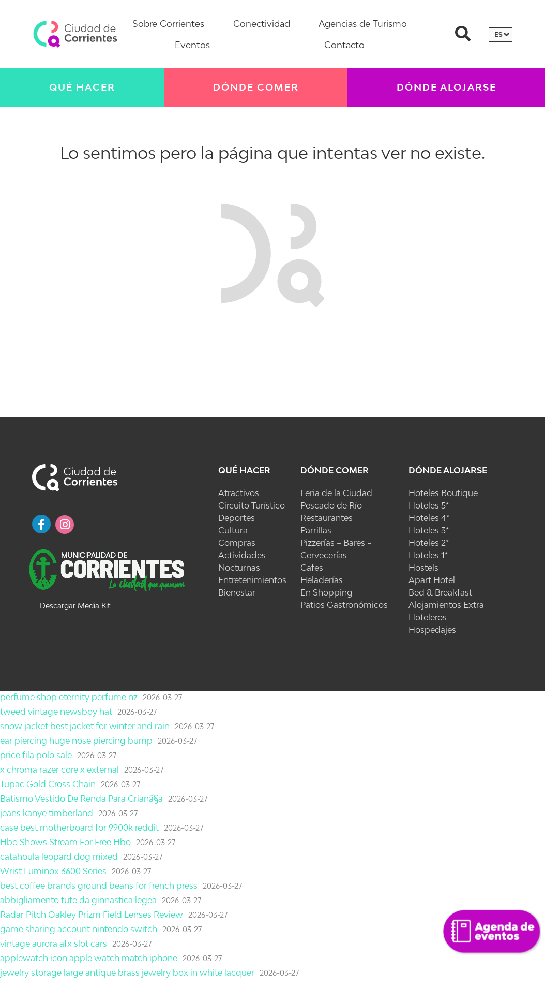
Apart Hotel (431, 580)
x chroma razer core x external (59, 769)
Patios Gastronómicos (344, 605)
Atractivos (238, 493)
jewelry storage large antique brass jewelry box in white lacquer (127, 972)
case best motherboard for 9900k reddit (79, 827)
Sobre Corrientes (168, 23)
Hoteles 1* (428, 555)
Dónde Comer (256, 87)
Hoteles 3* (428, 530)
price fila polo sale (36, 755)
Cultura (233, 530)
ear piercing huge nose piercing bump (76, 740)
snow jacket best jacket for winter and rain (85, 726)
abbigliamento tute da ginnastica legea (78, 900)
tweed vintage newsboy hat (56, 711)
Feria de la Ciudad (336, 493)
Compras (236, 543)
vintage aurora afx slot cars (53, 943)
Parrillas (315, 530)
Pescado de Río (331, 505)
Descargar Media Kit (75, 605)
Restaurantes (326, 518)
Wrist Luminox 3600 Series (53, 871)
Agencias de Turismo (363, 23)
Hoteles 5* (428, 505)
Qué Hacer (82, 87)
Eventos (192, 44)
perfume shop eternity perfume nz (69, 697)
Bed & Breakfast (440, 592)
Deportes (236, 518)
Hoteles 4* (428, 518)
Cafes (311, 567)
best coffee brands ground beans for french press (99, 885)
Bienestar (236, 592)
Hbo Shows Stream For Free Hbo (65, 842)
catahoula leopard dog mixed (59, 856)
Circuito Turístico (251, 505)
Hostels (423, 567)
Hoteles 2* (428, 543)
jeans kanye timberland (46, 813)
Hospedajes (432, 630)
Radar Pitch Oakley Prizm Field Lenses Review (91, 914)
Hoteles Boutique (443, 493)
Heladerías (321, 580)
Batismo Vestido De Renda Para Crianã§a (81, 798)
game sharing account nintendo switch (78, 929)
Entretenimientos (252, 580)
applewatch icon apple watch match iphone (88, 958)
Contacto (344, 44)
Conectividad (261, 23)
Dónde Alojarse (446, 87)
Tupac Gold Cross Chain (48, 784)
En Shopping (326, 592)
